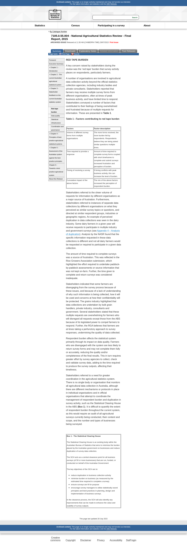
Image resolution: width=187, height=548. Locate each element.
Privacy (101, 540)
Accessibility (116, 540)
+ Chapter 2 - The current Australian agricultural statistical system (55, 80)
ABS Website (111, 4)
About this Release (56, 179)
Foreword (52, 60)
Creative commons (55, 538)
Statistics (40, 25)
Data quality (55, 116)
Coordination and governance (57, 128)
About (147, 25)
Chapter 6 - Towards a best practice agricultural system (56, 170)
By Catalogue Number (58, 32)
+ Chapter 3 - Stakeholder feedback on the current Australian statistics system (55, 95)
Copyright (71, 540)
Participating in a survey (111, 25)
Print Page (64, 54)
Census (75, 25)
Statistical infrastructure (56, 121)
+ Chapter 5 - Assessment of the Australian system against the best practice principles (55, 154)
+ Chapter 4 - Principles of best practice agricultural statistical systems (56, 139)
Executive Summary (56, 64)
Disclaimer (85, 540)
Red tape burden (54, 110)
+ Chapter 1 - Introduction (54, 69)
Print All (75, 54)
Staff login (131, 540)
